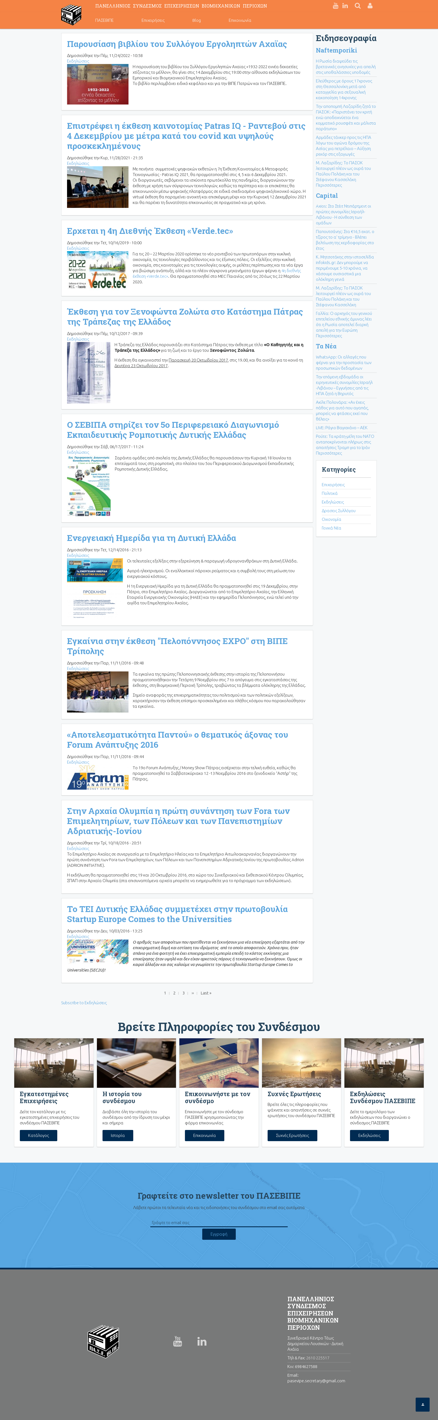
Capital (327, 196)
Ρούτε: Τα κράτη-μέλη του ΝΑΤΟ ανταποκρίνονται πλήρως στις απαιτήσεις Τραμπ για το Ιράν (345, 442)
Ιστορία (118, 1135)
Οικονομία (331, 519)
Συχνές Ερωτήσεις (292, 1135)
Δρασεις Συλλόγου (339, 510)
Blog (196, 20)
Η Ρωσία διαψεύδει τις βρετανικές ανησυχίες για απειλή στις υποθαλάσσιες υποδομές (346, 67)
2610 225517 (317, 1357)
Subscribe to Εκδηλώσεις (84, 1002)
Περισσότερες (329, 185)
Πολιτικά (330, 493)
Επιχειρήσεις (153, 20)
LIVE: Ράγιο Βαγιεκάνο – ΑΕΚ (342, 427)
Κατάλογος (38, 1135)
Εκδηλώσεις (78, 61)
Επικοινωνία (240, 20)
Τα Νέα (326, 346)
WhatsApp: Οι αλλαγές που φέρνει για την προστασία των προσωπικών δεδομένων (344, 363)
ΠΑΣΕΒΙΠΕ (104, 20)
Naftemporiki (336, 50)
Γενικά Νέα (331, 528)
